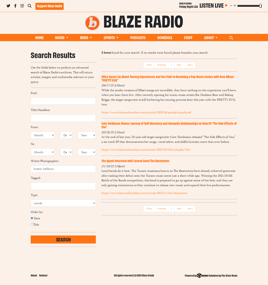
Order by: (37, 212)
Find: (34, 93)
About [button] (209, 37)
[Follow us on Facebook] (15, 6)
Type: (34, 195)
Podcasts (138, 37)
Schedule (164, 37)
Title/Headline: (40, 110)
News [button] (84, 37)
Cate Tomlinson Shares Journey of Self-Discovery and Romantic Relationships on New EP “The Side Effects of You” (169, 125)
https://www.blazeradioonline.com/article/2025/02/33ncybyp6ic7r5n (145, 149)
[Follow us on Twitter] (8, 6)
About (34, 275)
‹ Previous (161, 65)
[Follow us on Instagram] (22, 6)
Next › (180, 65)
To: (33, 144)
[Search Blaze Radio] (29, 6)
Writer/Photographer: (45, 161)
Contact (43, 275)
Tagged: (36, 178)
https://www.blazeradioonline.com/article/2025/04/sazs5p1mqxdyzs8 (146, 112)
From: (35, 127)
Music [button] (60, 37)
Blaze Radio (143, 20)
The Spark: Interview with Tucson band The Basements (135, 161)
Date (35, 218)
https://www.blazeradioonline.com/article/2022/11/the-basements (144, 193)
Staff (188, 37)
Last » (190, 65)
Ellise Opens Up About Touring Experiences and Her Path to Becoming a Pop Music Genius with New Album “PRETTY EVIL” (167, 78)
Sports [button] (109, 37)
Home (39, 37)
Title (35, 225)
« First (149, 65)
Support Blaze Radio (49, 6)
